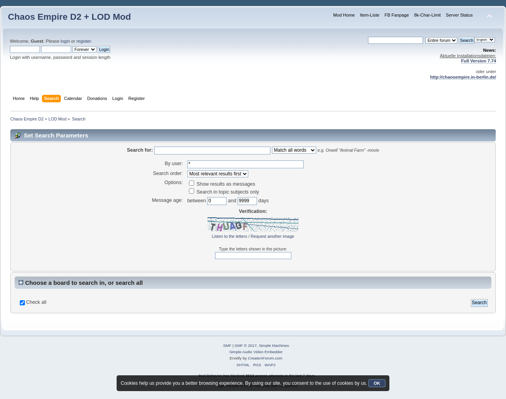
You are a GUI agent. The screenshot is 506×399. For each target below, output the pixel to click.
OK (377, 383)
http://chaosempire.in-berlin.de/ (463, 77)
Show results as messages (222, 184)
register (83, 41)
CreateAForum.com (265, 358)
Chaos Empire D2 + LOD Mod (69, 17)
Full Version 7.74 (478, 60)
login (65, 41)
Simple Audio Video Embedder (256, 352)
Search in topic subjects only (224, 192)
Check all (36, 302)
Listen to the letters (229, 236)
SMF (227, 345)
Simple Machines (274, 345)
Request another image (272, 236)
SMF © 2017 (245, 345)
